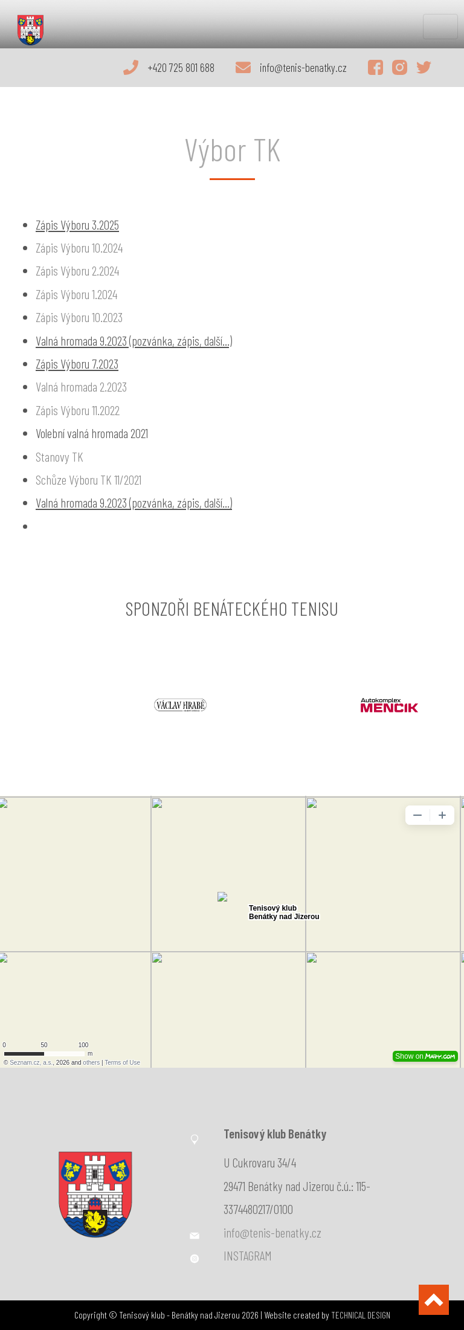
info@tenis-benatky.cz (272, 1232)
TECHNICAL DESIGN (360, 1314)
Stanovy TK (59, 456)
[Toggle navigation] (440, 26)
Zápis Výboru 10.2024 (79, 247)
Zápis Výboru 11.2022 (78, 410)
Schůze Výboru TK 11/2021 (88, 479)
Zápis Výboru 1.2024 (76, 294)
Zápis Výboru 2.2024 (77, 270)
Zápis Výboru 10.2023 (79, 316)
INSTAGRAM (248, 1255)
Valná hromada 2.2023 (81, 386)
